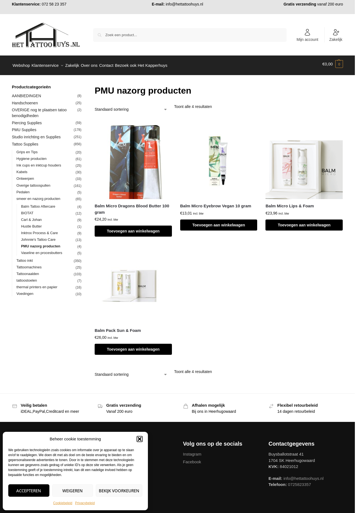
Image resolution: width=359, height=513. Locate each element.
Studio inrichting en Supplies (36, 134)
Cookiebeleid (62, 503)
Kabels (22, 169)
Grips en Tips (27, 149)
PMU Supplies (24, 127)
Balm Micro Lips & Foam (289, 203)
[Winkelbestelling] (131, 107)
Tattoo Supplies (25, 141)
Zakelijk (335, 35)
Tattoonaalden (28, 271)
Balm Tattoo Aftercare (38, 203)
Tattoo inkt (25, 257)
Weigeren (72, 490)
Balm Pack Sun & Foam (118, 327)
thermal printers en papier (37, 284)
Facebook (192, 458)
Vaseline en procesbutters (41, 250)
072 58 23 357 (54, 4)
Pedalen (23, 189)
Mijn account (307, 35)
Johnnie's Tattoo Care (38, 236)
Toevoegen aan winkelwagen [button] (133, 228)
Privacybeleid (85, 503)
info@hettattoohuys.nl (184, 4)
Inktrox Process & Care (39, 230)
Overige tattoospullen (33, 182)
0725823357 (299, 481)
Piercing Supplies (27, 120)
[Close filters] (83, 84)
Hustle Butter (31, 223)
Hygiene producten (32, 156)
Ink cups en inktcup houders (39, 162)
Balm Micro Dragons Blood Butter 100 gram (132, 206)
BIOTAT (27, 210)
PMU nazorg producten (40, 243)
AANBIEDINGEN (26, 93)
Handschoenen (25, 100)
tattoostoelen (27, 277)
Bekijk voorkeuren (119, 490)
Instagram (192, 451)
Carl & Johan (31, 217)
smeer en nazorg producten (38, 196)
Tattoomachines (29, 264)
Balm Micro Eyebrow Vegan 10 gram (215, 203)
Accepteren (28, 490)
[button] (139, 439)
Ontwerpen (25, 176)
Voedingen (25, 291)
